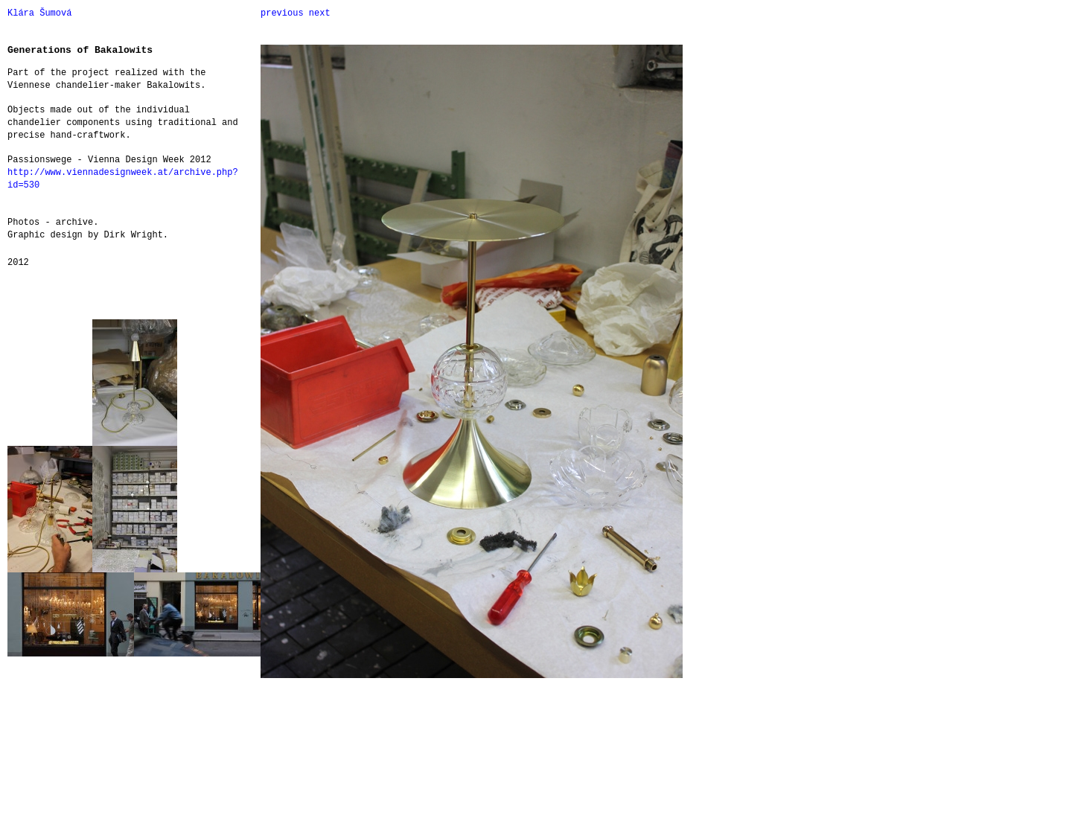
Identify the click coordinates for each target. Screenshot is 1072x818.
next (320, 13)
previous (282, 13)
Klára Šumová (39, 13)
